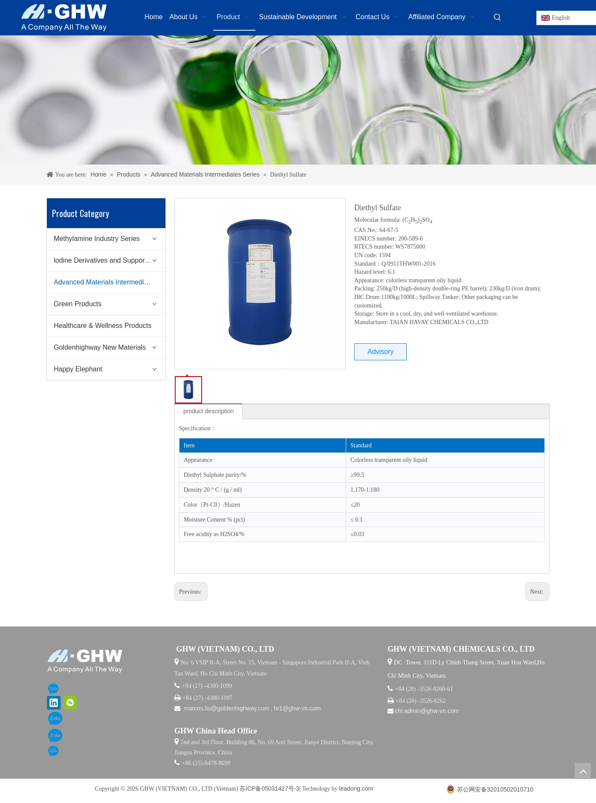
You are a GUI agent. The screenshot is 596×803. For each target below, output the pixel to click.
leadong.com (356, 788)
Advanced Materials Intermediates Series (109, 282)
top (583, 771)
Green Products (77, 303)
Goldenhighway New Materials (100, 347)
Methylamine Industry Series (97, 238)
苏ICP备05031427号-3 (269, 788)
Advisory (380, 351)
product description (208, 411)
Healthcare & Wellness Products (102, 325)
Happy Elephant (78, 369)
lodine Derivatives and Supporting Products (109, 260)
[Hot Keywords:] (497, 17)
